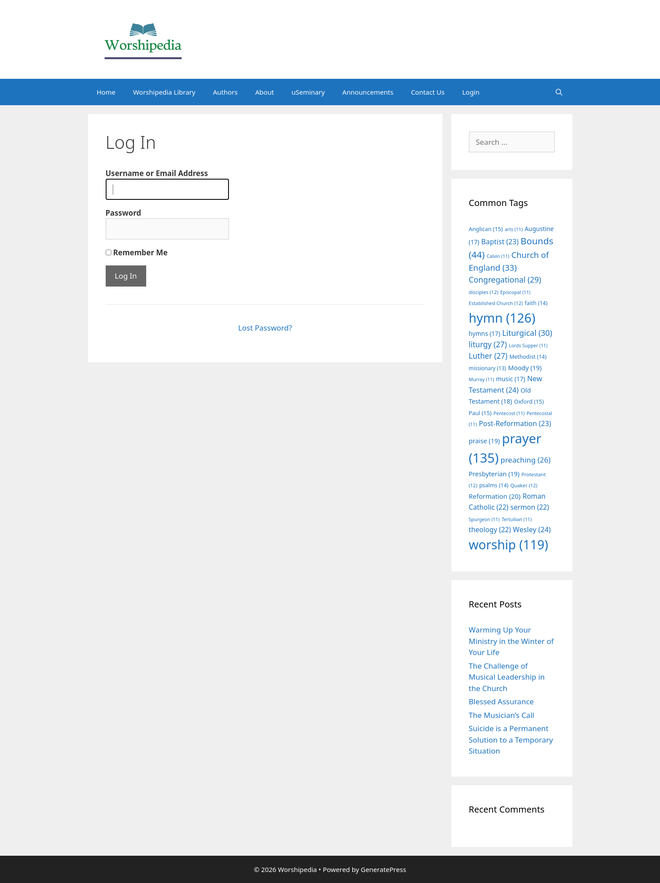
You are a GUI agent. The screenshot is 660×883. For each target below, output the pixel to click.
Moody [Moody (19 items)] (525, 367)
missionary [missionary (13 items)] (487, 368)
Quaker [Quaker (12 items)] (523, 485)
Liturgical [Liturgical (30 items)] (527, 332)
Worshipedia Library (164, 92)
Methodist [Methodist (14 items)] (527, 357)
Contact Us (427, 92)
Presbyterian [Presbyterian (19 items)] (494, 473)
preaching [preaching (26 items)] (526, 460)
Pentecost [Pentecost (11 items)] (509, 413)
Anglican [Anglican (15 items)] (486, 229)
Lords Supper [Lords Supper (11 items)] (528, 345)
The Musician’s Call (502, 715)
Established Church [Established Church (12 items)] (496, 303)
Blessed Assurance (501, 701)
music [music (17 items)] (510, 379)
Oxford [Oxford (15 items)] (529, 401)
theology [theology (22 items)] (490, 529)
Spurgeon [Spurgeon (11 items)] (484, 519)
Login (470, 92)
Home (106, 92)
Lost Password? (265, 328)
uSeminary (307, 92)
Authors (225, 92)
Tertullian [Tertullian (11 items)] (516, 519)
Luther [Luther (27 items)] (488, 356)
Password (123, 213)
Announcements (368, 92)
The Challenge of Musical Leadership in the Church (507, 677)
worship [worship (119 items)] (509, 544)
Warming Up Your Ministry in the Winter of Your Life (511, 641)
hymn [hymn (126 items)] (502, 317)
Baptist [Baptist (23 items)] (500, 242)
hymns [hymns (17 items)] (485, 333)
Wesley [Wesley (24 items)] (532, 529)
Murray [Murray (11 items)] (481, 379)
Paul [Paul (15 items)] (480, 413)
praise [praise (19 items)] (484, 440)
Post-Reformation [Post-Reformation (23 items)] (515, 423)
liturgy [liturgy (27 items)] (488, 344)
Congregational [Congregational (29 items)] (505, 279)
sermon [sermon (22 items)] (529, 507)
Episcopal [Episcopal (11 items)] (515, 292)
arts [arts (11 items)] (514, 229)
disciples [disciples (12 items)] (483, 292)
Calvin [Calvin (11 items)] (498, 256)
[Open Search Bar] (559, 92)
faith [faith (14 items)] (536, 303)
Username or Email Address (157, 173)
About (264, 92)
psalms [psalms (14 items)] (493, 485)
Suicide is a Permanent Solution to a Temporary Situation (511, 739)
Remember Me (137, 252)
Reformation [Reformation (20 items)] (495, 496)
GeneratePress (383, 869)
